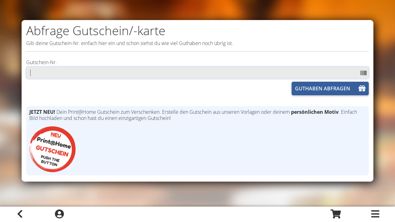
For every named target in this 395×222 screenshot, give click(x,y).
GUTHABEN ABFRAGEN (330, 88)
